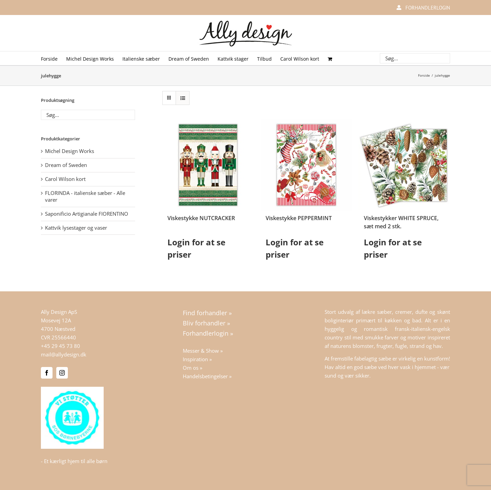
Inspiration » (197, 359)
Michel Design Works (69, 151)
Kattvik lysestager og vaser (76, 227)
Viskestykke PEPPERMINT (299, 218)
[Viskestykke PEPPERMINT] (306, 165)
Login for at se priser (196, 248)
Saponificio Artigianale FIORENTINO (86, 213)
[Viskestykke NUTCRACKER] (208, 165)
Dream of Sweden (66, 165)
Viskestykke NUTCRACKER (201, 218)
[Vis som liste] (182, 98)
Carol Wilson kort (65, 178)
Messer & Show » (203, 350)
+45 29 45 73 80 (60, 345)
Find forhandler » (207, 313)
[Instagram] (62, 373)
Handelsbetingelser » (207, 376)
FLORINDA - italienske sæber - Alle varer (85, 196)
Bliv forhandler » (206, 323)
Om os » (192, 367)
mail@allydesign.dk (63, 354)
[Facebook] (47, 373)
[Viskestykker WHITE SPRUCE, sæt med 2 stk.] (404, 165)
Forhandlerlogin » (208, 333)
